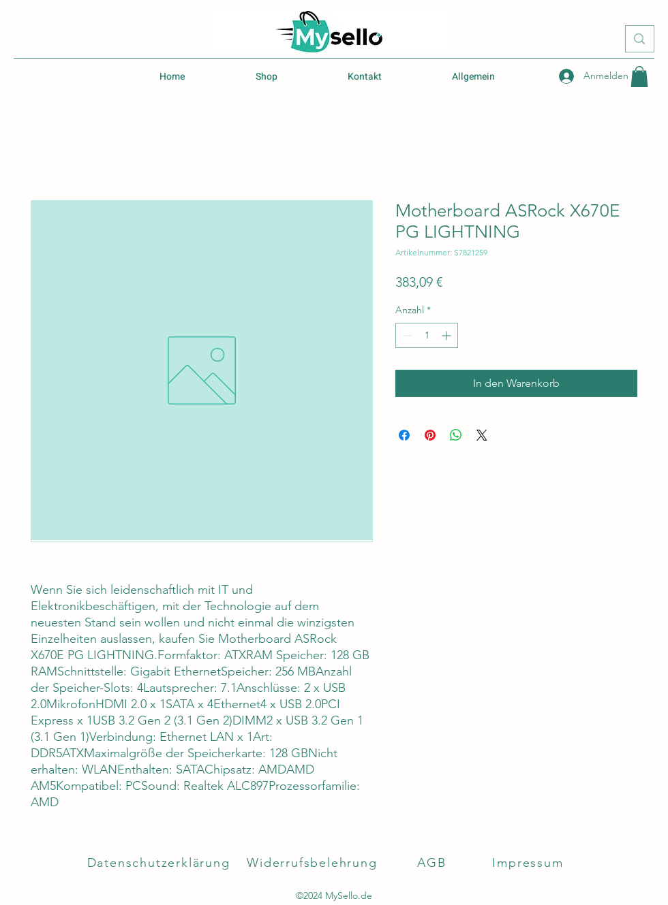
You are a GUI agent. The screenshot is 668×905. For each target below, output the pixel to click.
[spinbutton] (426, 335)
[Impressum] (529, 862)
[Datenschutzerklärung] (160, 862)
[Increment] (447, 335)
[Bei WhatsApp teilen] (456, 435)
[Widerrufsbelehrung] (313, 862)
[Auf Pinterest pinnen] (430, 435)
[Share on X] (482, 435)
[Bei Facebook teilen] (404, 435)
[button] (639, 76)
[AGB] (433, 862)
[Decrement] (405, 335)
